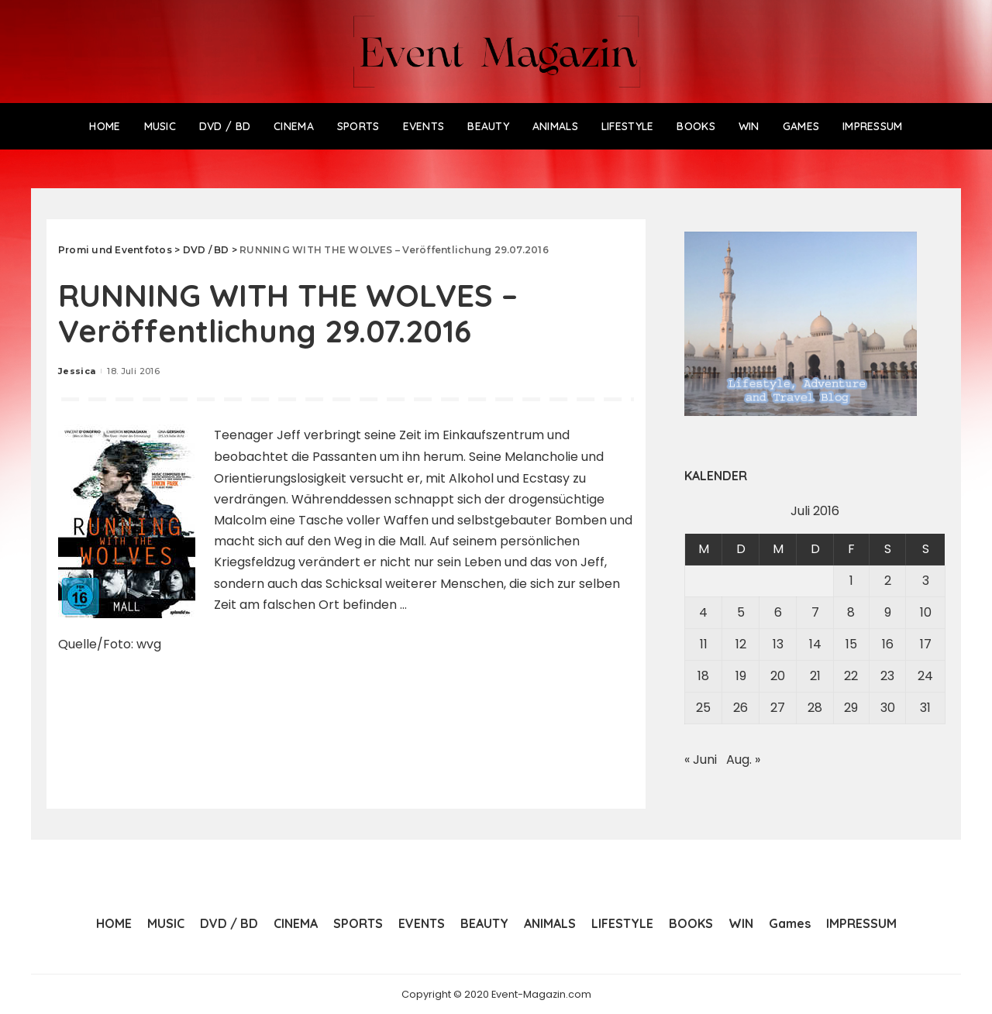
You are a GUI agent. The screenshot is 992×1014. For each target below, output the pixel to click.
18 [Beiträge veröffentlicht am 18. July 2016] (703, 676)
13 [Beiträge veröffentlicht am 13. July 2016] (778, 644)
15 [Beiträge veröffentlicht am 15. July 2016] (851, 644)
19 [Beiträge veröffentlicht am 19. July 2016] (740, 676)
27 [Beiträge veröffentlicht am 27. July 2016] (777, 708)
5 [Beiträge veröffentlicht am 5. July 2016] (741, 612)
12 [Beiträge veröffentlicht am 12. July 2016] (740, 644)
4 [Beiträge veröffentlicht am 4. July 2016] (703, 612)
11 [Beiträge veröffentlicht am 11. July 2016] (704, 644)
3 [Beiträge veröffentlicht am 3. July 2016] (925, 580)
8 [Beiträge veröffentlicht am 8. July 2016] (851, 612)
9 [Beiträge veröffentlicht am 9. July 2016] (887, 612)
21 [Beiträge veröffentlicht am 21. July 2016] (815, 676)
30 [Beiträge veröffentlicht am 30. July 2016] (887, 708)
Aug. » (743, 759)
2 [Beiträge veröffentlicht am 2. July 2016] (887, 580)
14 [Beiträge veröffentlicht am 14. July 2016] (815, 644)
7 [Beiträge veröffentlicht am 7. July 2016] (815, 612)
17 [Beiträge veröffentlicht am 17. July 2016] (926, 644)
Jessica (76, 371)
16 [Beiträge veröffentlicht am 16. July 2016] (888, 644)
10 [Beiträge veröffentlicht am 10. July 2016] (926, 612)
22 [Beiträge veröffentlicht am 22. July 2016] (851, 676)
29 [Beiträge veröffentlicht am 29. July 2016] (851, 708)
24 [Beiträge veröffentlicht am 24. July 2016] (925, 676)
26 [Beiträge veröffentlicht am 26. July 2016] (740, 708)
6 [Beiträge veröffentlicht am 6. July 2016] (778, 612)
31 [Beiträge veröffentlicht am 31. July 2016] (925, 708)
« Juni (700, 759)
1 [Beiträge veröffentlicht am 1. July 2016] (851, 580)
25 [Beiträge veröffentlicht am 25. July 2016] (703, 708)
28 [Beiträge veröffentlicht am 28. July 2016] (815, 708)
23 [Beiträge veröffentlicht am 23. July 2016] (887, 676)
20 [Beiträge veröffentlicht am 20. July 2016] (777, 676)
